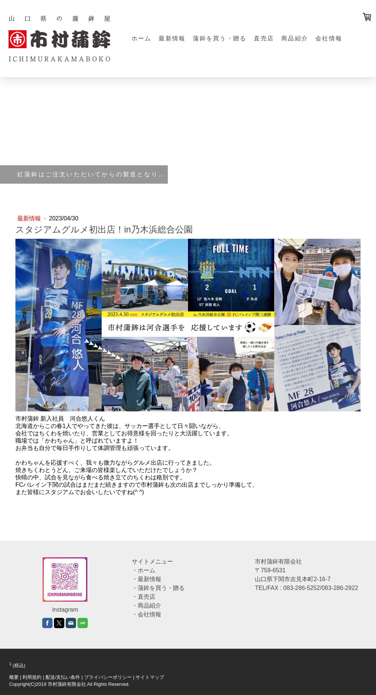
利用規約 (31, 677)
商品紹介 (294, 38)
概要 (14, 677)
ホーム (141, 38)
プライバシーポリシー (108, 677)
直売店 (264, 38)
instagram (65, 609)
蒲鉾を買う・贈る (219, 38)
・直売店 (143, 597)
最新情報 (172, 38)
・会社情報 (146, 614)
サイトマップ (149, 677)
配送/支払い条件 (63, 677)
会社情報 (328, 38)
